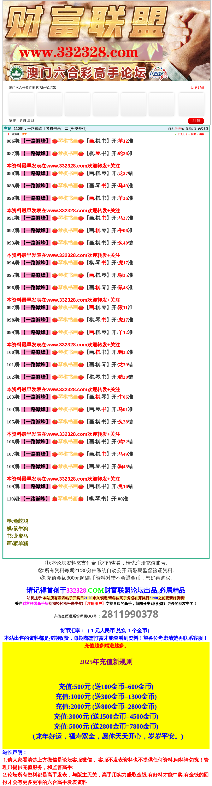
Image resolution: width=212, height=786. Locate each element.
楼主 (24, 134)
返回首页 (191, 128)
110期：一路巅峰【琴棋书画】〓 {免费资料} (50, 129)
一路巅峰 (14, 134)
